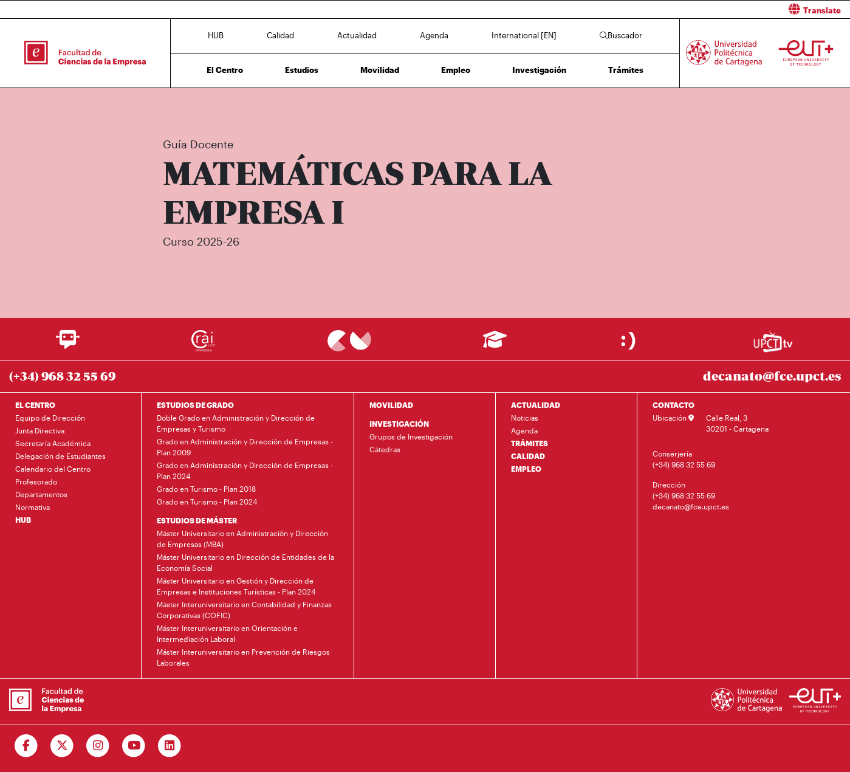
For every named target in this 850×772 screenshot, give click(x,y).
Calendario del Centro (53, 468)
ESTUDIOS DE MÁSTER (197, 520)
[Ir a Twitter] (62, 745)
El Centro (225, 70)
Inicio (163, 108)
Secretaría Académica (53, 443)
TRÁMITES (529, 443)
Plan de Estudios (400, 108)
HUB (216, 35)
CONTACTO (673, 405)
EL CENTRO (35, 405)
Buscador (621, 35)
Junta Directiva (39, 430)
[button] (642, 9)
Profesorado (36, 481)
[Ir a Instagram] (98, 745)
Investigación (539, 70)
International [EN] (524, 35)
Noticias (524, 417)
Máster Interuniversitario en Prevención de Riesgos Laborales (243, 657)
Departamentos (41, 494)
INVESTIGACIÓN (399, 423)
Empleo (455, 70)
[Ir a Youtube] (134, 745)
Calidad (280, 35)
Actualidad (357, 35)
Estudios (301, 70)
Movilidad (379, 70)
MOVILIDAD (391, 405)
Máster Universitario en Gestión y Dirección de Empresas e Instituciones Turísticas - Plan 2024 (236, 586)
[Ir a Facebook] (26, 745)
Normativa (32, 507)
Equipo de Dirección (50, 417)
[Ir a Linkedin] (170, 745)
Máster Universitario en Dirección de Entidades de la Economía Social (245, 562)
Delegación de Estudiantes (60, 456)
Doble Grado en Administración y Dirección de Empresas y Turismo (236, 423)
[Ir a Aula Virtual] (495, 345)
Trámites (625, 70)
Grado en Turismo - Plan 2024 (207, 501)
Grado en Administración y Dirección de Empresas (290, 108)
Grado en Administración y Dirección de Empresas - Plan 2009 (245, 447)
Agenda (434, 35)
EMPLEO (526, 468)
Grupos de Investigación (411, 436)
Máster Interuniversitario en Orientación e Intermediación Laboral (227, 633)
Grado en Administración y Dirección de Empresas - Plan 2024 (245, 470)
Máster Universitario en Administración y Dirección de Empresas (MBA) (242, 538)
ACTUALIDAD (535, 405)
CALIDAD (528, 456)
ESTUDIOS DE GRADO (195, 405)
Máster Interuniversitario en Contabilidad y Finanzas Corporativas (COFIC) (244, 609)
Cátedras (384, 449)
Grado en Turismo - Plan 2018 (206, 488)
